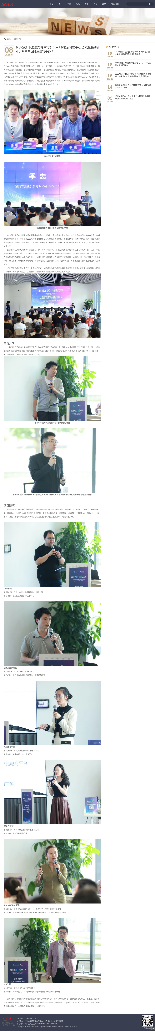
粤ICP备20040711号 (71, 1026)
